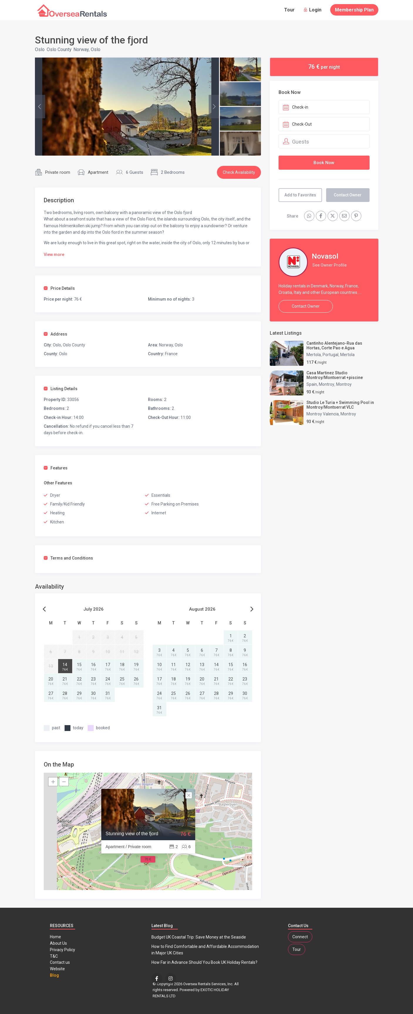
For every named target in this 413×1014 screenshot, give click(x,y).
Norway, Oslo (86, 49)
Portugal (330, 354)
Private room (57, 172)
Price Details (59, 288)
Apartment (98, 172)
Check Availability (239, 172)
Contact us (60, 962)
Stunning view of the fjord (132, 833)
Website (57, 968)
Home (55, 936)
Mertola (313, 354)
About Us (58, 943)
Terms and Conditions (68, 558)
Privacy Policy (62, 949)
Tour (289, 10)
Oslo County (59, 49)
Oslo (40, 49)
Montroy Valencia (322, 414)
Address (55, 334)
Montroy (344, 384)
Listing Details (60, 388)
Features (56, 468)
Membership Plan (354, 10)
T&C (54, 956)
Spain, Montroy (320, 384)
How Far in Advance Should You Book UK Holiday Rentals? (204, 962)
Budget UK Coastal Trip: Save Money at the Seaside (198, 937)
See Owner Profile (329, 265)
